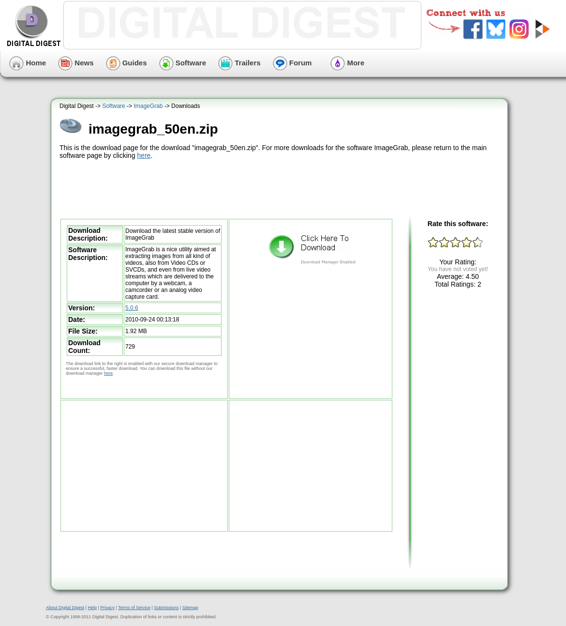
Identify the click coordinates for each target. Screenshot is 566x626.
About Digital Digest (65, 607)
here (143, 155)
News (75, 63)
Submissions (166, 607)
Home (27, 63)
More (347, 63)
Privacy (107, 607)
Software (183, 63)
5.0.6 (131, 308)
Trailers (239, 63)
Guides (126, 63)
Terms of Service (134, 607)
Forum (292, 63)
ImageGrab (148, 106)
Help (92, 607)
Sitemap (190, 607)
